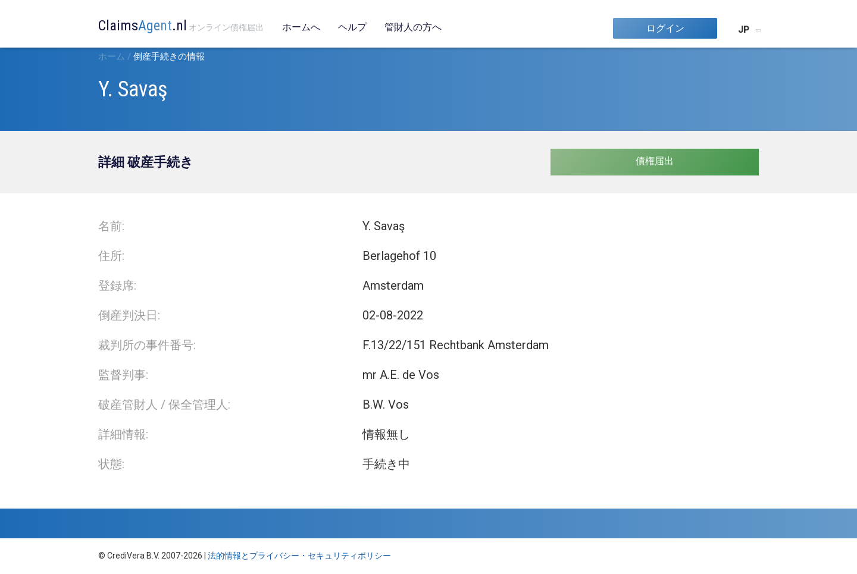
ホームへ (301, 27)
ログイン (665, 28)
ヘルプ (352, 27)
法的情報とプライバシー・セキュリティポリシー (299, 555)
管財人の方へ (413, 27)
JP (743, 29)
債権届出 (655, 161)
